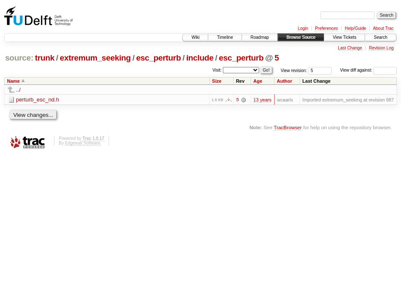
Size (217, 81)
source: (19, 57)
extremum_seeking (95, 57)
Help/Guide (355, 28)
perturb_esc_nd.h (37, 99)
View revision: (294, 70)
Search (380, 37)
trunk (45, 57)
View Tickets (344, 37)
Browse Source (300, 37)
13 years (262, 99)
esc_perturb (158, 57)
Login (303, 28)
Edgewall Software (82, 143)
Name (13, 81)
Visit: (217, 69)
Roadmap (260, 37)
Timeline (225, 37)
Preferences (326, 28)
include (199, 57)
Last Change (350, 48)
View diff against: (368, 70)
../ (18, 90)
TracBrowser (288, 127)
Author (284, 81)
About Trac (383, 28)
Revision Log (381, 48)
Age (258, 81)
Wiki (195, 37)
